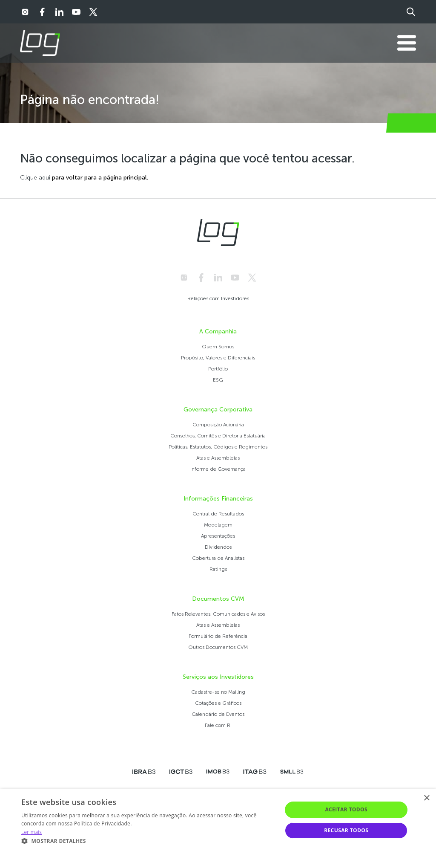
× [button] (426, 798)
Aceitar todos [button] (346, 809)
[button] (147, 841)
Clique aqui (35, 177)
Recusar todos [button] (346, 830)
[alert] (218, 820)
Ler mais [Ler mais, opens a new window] (31, 832)
